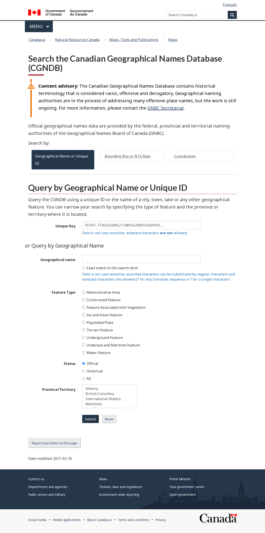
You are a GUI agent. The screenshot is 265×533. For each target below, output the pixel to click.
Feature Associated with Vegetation (114, 307)
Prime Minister (180, 479)
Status (69, 363)
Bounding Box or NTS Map (127, 156)
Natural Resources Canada (77, 39)
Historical (92, 371)
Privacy (161, 520)
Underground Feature (102, 337)
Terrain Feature (97, 330)
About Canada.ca (99, 520)
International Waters (109, 398)
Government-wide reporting (119, 494)
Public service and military (46, 494)
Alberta (109, 388)
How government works (187, 487)
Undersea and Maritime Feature (111, 345)
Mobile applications (67, 520)
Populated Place (97, 322)
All (86, 378)
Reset (109, 419)
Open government (183, 494)
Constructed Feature (101, 299)
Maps (173, 39)
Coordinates (185, 156)
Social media (37, 520)
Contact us (36, 479)
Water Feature (96, 352)
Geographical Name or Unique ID (61, 159)
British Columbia (109, 393)
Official (90, 363)
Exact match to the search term (110, 268)
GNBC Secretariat (165, 108)
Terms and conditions (133, 520)
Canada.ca (37, 39)
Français (230, 4)
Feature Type (63, 292)
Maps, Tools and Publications (133, 39)
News (103, 479)
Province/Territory (58, 389)
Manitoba (109, 404)
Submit (90, 419)
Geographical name (57, 259)
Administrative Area (101, 292)
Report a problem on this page (54, 443)
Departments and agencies (47, 487)
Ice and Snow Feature (102, 315)
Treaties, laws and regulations (120, 487)
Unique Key (65, 226)
